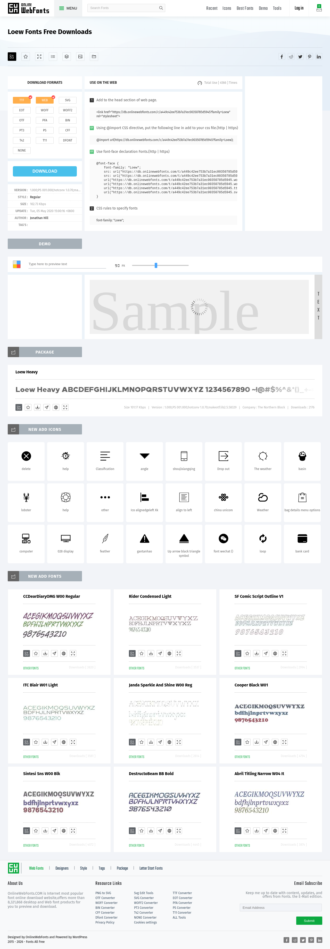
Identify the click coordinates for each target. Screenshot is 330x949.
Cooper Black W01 (251, 685)
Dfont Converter (106, 917)
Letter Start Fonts (151, 868)
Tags (102, 868)
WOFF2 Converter (146, 903)
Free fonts (31, 9)
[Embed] (56, 407)
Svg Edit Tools (143, 893)
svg (67, 100)
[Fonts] (94, 56)
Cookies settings (145, 922)
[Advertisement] (283, 153)
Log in (299, 8)
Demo (263, 8)
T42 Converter (143, 912)
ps (44, 130)
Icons (227, 8)
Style (83, 868)
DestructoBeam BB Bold (151, 773)
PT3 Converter (143, 908)
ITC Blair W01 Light (40, 685)
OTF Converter (105, 898)
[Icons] (80, 56)
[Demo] (39, 56)
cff (67, 130)
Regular (35, 197)
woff (44, 110)
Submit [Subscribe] (309, 921)
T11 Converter (182, 912)
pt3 (21, 130)
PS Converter (182, 908)
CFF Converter (104, 912)
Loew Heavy (26, 371)
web (45, 100)
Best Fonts (245, 8)
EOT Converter (182, 898)
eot (21, 110)
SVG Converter (144, 898)
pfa (44, 120)
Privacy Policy (104, 922)
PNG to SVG (103, 893)
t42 (22, 140)
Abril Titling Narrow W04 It (259, 773)
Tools (277, 8)
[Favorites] (25, 56)
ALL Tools (179, 917)
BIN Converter (105, 908)
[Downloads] (37, 407)
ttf (21, 100)
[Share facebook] (281, 56)
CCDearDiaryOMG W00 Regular (51, 596)
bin (67, 120)
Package (122, 868)
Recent (211, 8)
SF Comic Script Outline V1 (259, 596)
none (22, 150)
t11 (45, 140)
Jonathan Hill (39, 218)
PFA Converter (182, 903)
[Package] (66, 56)
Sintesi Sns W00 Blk (41, 773)
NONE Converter (145, 917)
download (44, 171)
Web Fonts (36, 868)
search (161, 8)
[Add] (12, 56)
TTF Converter (182, 893)
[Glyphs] (53, 56)
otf (21, 120)
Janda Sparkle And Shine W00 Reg (160, 685)
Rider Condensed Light (150, 596)
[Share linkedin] (319, 56)
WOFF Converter (106, 903)
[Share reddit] (291, 56)
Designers (62, 868)
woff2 (67, 110)
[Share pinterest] (309, 56)
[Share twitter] (300, 56)
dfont (67, 140)
